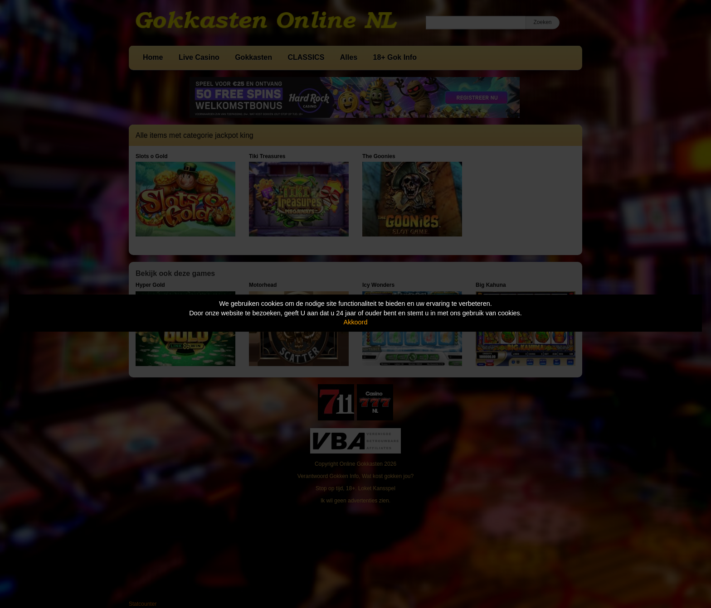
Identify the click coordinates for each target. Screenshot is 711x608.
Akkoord (356, 322)
